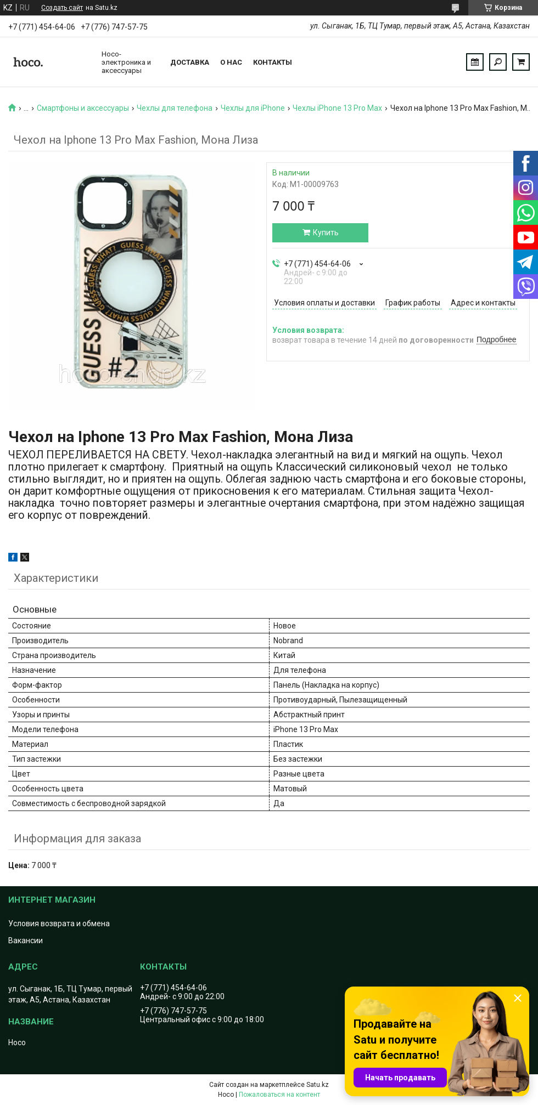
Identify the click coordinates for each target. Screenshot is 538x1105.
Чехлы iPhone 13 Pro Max (337, 108)
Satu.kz (317, 1085)
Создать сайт (62, 8)
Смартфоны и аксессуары (83, 108)
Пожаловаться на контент (279, 1094)
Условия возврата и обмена (59, 923)
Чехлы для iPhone (253, 108)
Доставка (189, 62)
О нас (231, 62)
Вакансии (25, 940)
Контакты (272, 62)
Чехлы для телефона (174, 108)
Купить (326, 232)
